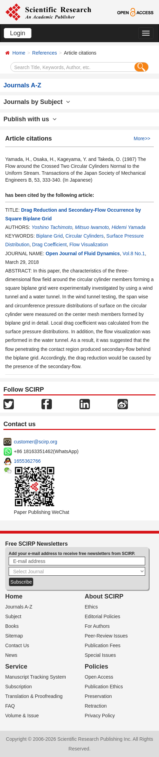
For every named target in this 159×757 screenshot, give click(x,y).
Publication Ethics (104, 686)
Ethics (91, 607)
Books (12, 626)
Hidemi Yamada (129, 227)
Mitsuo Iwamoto (92, 227)
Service (16, 666)
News (11, 655)
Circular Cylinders (84, 236)
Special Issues (100, 655)
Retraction (96, 706)
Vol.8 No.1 (133, 253)
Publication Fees (103, 645)
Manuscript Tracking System (35, 677)
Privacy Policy (100, 715)
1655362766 (27, 461)
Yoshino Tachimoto (51, 227)
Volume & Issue (22, 715)
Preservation (98, 696)
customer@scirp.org (35, 441)
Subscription (18, 686)
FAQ (10, 706)
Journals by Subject (36, 101)
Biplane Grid (49, 236)
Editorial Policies (102, 616)
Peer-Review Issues (106, 636)
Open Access (99, 677)
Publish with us (30, 119)
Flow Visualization (88, 244)
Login (17, 33)
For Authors (97, 626)
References (44, 53)
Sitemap (14, 636)
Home (18, 53)
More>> (142, 138)
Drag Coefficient (49, 244)
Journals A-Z (18, 607)
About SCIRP (104, 596)
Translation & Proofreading (34, 696)
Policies (96, 666)
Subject (13, 616)
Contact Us (17, 645)
